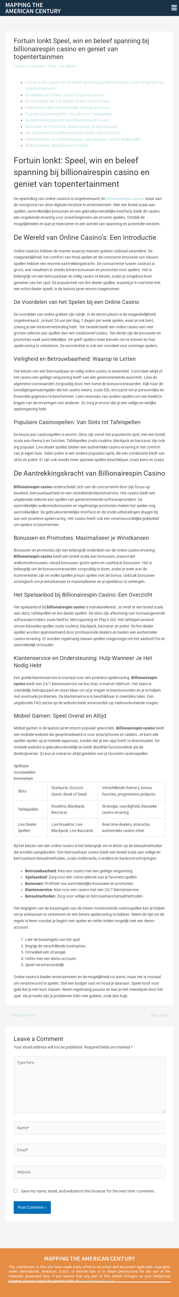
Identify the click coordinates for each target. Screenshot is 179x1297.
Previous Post (20, 1015)
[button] (174, 8)
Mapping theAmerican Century (33, 8)
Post (52, 66)
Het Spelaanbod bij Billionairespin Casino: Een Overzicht (73, 133)
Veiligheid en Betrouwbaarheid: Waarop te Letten (67, 107)
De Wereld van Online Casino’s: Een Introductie (64, 95)
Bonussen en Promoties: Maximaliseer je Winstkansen (71, 126)
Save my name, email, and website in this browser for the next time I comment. (88, 1191)
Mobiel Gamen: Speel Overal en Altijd (56, 145)
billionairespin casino (125, 198)
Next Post (162, 1015)
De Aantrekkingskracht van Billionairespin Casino (67, 120)
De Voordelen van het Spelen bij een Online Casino (67, 101)
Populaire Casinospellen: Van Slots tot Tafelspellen (68, 114)
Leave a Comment (29, 66)
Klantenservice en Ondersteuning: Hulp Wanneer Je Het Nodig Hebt (82, 139)
